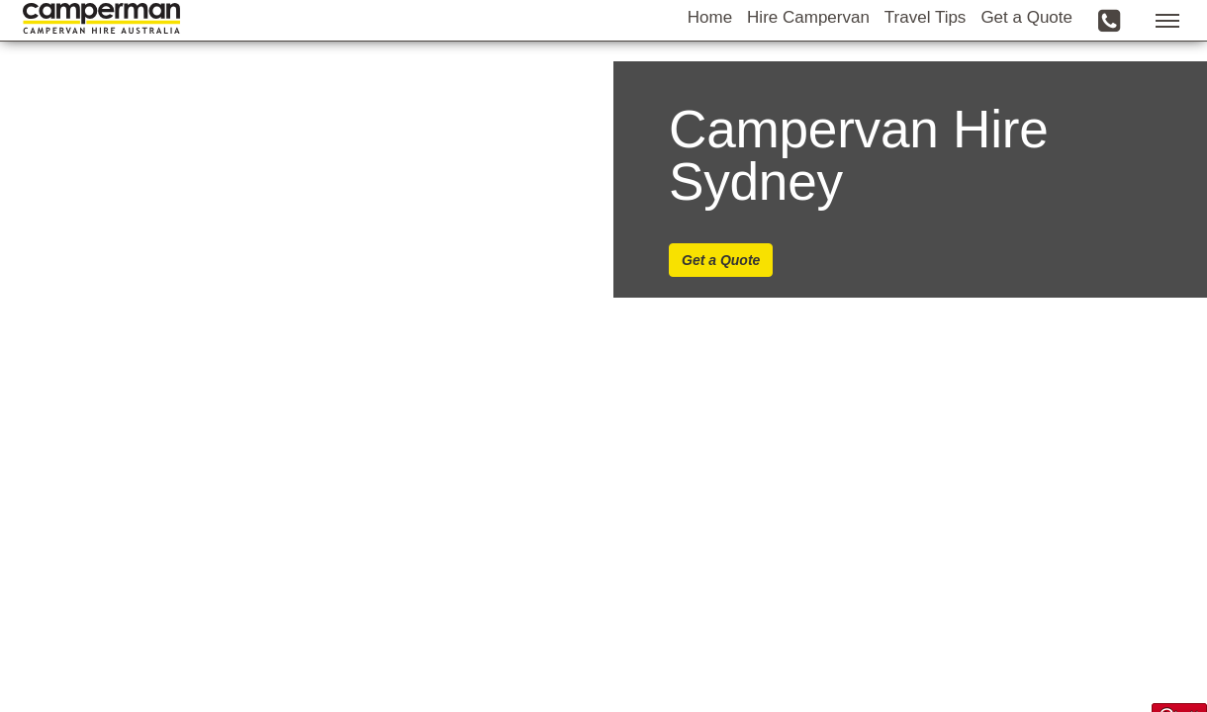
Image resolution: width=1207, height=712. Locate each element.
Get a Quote (1026, 46)
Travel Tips (925, 46)
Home (710, 46)
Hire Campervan (808, 46)
